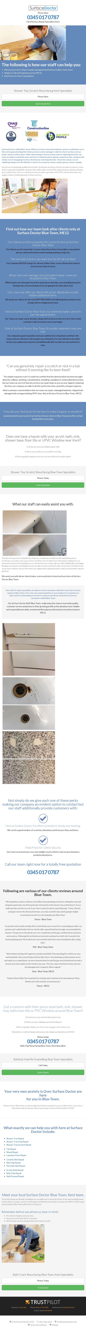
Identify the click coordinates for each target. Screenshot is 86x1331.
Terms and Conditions (37, 1325)
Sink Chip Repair (13, 1162)
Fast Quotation (43, 485)
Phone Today (43, 478)
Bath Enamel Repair (15, 1176)
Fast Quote (43, 1287)
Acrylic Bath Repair (15, 1170)
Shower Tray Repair (15, 1138)
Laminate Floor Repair (16, 1155)
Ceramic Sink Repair (15, 1159)
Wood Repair (12, 1152)
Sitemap (54, 1325)
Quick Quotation (43, 103)
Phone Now (43, 96)
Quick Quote (43, 1072)
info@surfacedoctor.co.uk (66, 1322)
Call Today (43, 1065)
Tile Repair (11, 1149)
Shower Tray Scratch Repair (18, 1144)
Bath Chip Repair (14, 1173)
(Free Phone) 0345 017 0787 (21, 1322)
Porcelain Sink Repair (15, 1165)
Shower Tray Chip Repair (17, 1141)
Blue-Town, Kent (44, 1322)
